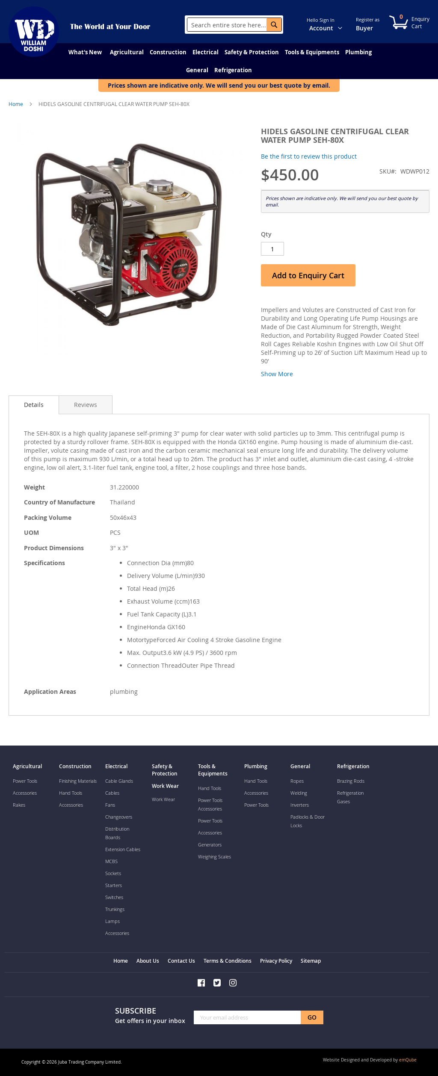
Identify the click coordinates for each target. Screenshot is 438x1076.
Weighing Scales (214, 856)
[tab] (34, 404)
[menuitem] (85, 52)
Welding (298, 793)
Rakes (19, 805)
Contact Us (181, 960)
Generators (210, 844)
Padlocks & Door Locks (307, 821)
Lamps (112, 921)
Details (34, 405)
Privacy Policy (276, 960)
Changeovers (118, 817)
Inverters (299, 805)
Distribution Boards (117, 832)
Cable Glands (119, 781)
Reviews (85, 405)
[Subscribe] (312, 1017)
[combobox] (234, 25)
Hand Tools (70, 793)
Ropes (297, 781)
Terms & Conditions (228, 960)
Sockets (113, 873)
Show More (277, 374)
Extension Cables (122, 849)
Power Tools (25, 781)
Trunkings (114, 909)
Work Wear (163, 799)
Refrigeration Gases (350, 797)
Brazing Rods (350, 781)
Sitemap (311, 960)
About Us (147, 960)
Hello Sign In (320, 20)
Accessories (25, 793)
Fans (110, 805)
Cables (112, 793)
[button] (345, 23)
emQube (408, 1060)
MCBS (111, 861)
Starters (113, 885)
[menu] (219, 61)
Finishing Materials (78, 781)
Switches (114, 897)
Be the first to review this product (309, 156)
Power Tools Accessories (210, 804)
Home (16, 103)
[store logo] (34, 31)
